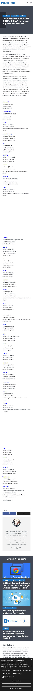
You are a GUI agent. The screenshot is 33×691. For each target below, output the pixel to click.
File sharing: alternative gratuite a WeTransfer (14, 611)
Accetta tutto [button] (16, 681)
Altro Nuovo (6, 15)
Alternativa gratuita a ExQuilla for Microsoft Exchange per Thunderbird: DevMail (16, 634)
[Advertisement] (16, 218)
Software (22, 15)
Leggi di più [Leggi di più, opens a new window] (8, 667)
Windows (21, 580)
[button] (16, 688)
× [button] (31, 659)
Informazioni (15, 15)
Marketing (6, 607)
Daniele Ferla (8, 2)
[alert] (16, 674)
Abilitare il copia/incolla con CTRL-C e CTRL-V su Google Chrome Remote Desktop (16, 585)
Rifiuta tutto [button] (16, 685)
